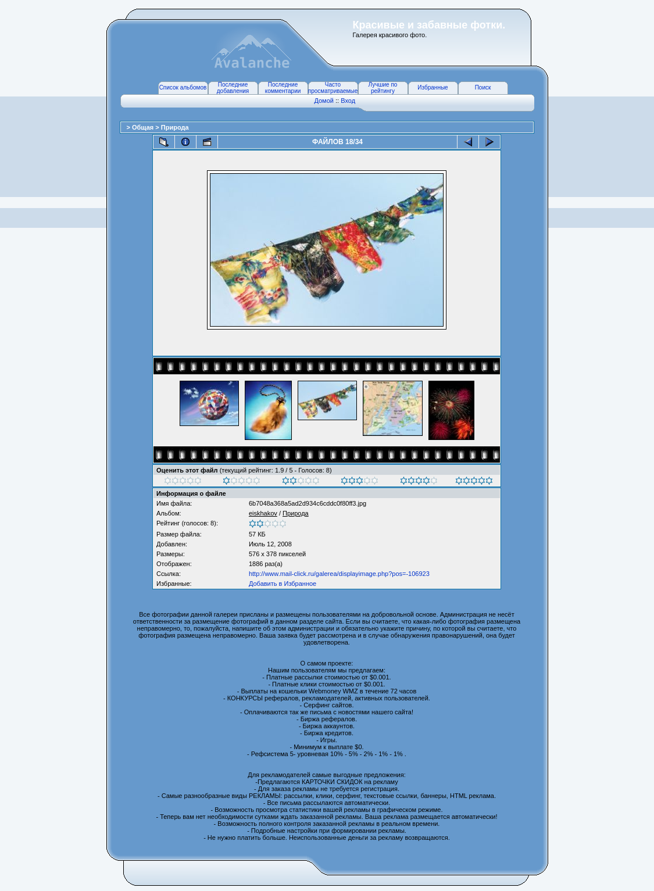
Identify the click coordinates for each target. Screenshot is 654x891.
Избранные (432, 87)
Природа (175, 127)
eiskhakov (263, 513)
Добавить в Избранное (282, 583)
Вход (348, 100)
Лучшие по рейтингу (383, 87)
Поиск (483, 87)
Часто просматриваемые (333, 87)
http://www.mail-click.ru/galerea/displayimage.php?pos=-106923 (339, 573)
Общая (143, 127)
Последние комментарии (283, 87)
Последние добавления (233, 87)
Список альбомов (183, 87)
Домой (324, 100)
